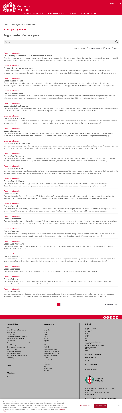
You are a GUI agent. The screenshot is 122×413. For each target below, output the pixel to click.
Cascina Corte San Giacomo (16, 105)
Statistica (47, 364)
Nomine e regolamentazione (16, 347)
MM (86, 340)
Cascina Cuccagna (12, 130)
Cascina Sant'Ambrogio (14, 155)
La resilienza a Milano (13, 80)
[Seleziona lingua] (116, 9)
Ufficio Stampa (88, 19)
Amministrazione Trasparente (16, 330)
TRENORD (88, 344)
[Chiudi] (119, 406)
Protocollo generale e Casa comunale (18, 343)
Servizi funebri (48, 360)
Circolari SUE (11, 334)
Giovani (46, 338)
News (115, 48)
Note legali (94, 398)
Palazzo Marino (11, 328)
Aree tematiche (56, 19)
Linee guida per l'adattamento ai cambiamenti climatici (28, 55)
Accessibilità (102, 398)
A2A (86, 338)
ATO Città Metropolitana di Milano (94, 342)
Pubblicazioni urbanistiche (15, 338)
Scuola (46, 358)
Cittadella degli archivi (14, 345)
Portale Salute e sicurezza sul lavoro (95, 345)
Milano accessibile (49, 345)
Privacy (87, 398)
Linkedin (117, 317)
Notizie (9, 377)
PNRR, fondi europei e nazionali (17, 355)
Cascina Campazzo (12, 268)
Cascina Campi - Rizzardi (15, 180)
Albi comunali (11, 341)
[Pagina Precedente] (55, 304)
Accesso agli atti (12, 349)
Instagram (114, 317)
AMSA (87, 335)
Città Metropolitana (90, 330)
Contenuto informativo (95, 48)
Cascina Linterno (11, 193)
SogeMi (87, 350)
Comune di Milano (33, 19)
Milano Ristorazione (90, 347)
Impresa (46, 341)
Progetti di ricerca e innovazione (18, 68)
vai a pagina (109, 304)
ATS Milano (88, 331)
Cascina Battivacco (12, 291)
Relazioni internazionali (14, 353)
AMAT (86, 337)
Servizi (72, 19)
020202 (97, 394)
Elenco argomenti (17, 25)
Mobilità (46, 347)
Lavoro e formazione (50, 343)
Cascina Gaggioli (11, 206)
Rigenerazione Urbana (51, 355)
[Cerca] (116, 42)
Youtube (111, 317)
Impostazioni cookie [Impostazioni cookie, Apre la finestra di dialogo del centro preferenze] (85, 406)
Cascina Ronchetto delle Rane (17, 143)
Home (6, 25)
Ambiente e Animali (50, 328)
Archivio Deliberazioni (14, 351)
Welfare (46, 370)
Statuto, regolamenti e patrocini (17, 336)
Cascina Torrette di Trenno (15, 118)
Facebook (104, 317)
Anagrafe (47, 330)
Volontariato (48, 368)
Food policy (10, 358)
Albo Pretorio (11, 332)
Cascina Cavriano (11, 231)
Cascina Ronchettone (13, 168)
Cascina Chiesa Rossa (13, 93)
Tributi (46, 366)
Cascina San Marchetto (14, 243)
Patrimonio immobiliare (51, 351)
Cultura (46, 334)
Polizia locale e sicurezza (51, 353)
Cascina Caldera (11, 279)
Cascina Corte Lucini (13, 256)
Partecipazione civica (50, 349)
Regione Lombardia (90, 328)
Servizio (108, 48)
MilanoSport (88, 349)
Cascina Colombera (12, 218)
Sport (45, 362)
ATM (86, 333)
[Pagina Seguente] (66, 304)
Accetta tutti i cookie (100, 406)
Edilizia (46, 336)
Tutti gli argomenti (15, 29)
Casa (45, 332)
